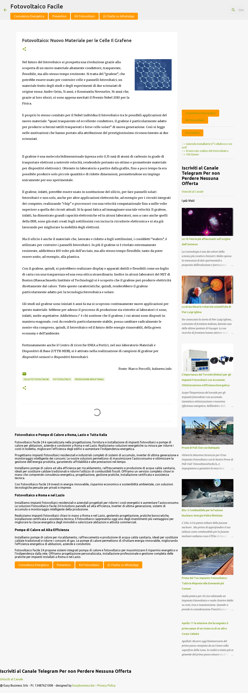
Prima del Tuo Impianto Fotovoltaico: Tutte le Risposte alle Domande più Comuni (204, 583)
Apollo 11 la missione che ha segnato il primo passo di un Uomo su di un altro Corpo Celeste (205, 628)
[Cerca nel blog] (225, 10)
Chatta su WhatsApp (118, 16)
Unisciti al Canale (193, 191)
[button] (24, 49)
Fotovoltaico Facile (36, 6)
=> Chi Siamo (190, 154)
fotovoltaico (62, 379)
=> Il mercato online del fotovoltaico (205, 151)
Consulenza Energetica (29, 16)
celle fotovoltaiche (36, 379)
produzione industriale (89, 379)
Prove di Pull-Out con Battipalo (201, 447)
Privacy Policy (106, 685)
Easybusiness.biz (83, 685)
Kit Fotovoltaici (85, 16)
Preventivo (59, 16)
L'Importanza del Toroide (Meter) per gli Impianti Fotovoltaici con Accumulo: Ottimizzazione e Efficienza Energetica (206, 380)
